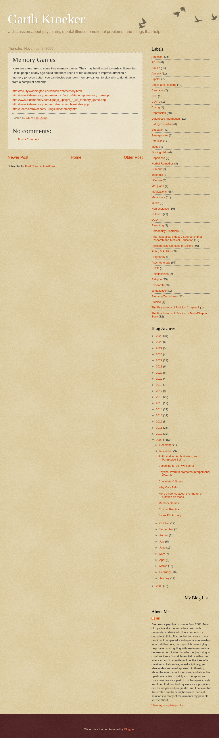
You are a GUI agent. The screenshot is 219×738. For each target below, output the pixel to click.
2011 (159, 427)
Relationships (160, 273)
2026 (159, 336)
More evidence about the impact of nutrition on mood (180, 495)
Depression (159, 113)
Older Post (133, 157)
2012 (159, 421)
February (165, 572)
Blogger (129, 729)
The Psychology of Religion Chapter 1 (175, 307)
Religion (157, 279)
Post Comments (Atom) (40, 166)
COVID (156, 101)
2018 (159, 384)
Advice (156, 68)
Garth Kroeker (46, 19)
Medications (159, 191)
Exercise (157, 141)
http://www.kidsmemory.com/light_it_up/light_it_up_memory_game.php (59, 99)
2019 (159, 378)
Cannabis (157, 90)
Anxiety (156, 73)
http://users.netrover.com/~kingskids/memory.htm (44, 109)
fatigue (156, 146)
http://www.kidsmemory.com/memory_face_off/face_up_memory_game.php (62, 95)
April (162, 560)
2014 (159, 409)
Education (158, 129)
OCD (155, 219)
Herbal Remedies (162, 163)
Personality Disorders (165, 231)
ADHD (155, 62)
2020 (159, 372)
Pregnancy (158, 256)
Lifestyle (157, 180)
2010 (159, 433)
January (164, 578)
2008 (159, 586)
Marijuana (158, 186)
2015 (159, 403)
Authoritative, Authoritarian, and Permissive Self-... (178, 458)
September (166, 529)
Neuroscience (160, 208)
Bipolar (156, 79)
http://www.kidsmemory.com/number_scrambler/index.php (50, 104)
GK (158, 618)
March (163, 566)
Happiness (158, 158)
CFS (154, 96)
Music (155, 203)
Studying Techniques (165, 296)
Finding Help (159, 152)
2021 (159, 366)
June (162, 547)
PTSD (155, 268)
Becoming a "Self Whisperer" (177, 465)
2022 (159, 360)
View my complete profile (167, 705)
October (164, 523)
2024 (159, 348)
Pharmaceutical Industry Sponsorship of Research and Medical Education (177, 238)
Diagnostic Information (166, 118)
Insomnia (157, 174)
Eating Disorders (162, 124)
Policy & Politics (162, 251)
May (162, 553)
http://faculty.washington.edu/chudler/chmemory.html (47, 91)
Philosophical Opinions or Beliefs (172, 245)
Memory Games (169, 503)
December (166, 445)
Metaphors (158, 197)
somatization (159, 290)
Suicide (156, 302)
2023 (159, 354)
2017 (159, 391)
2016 (159, 397)
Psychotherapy (161, 262)
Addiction (157, 56)
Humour (157, 169)
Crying (156, 107)
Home (76, 157)
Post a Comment (28, 139)
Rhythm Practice (169, 509)
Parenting (158, 225)
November (166, 451)
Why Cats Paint (168, 487)
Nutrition (157, 214)
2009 (159, 440)
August (164, 535)
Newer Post (18, 157)
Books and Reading (164, 84)
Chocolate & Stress (171, 481)
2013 (159, 415)
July (162, 541)
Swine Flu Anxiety (170, 515)
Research (158, 285)
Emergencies (160, 135)
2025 (159, 342)
